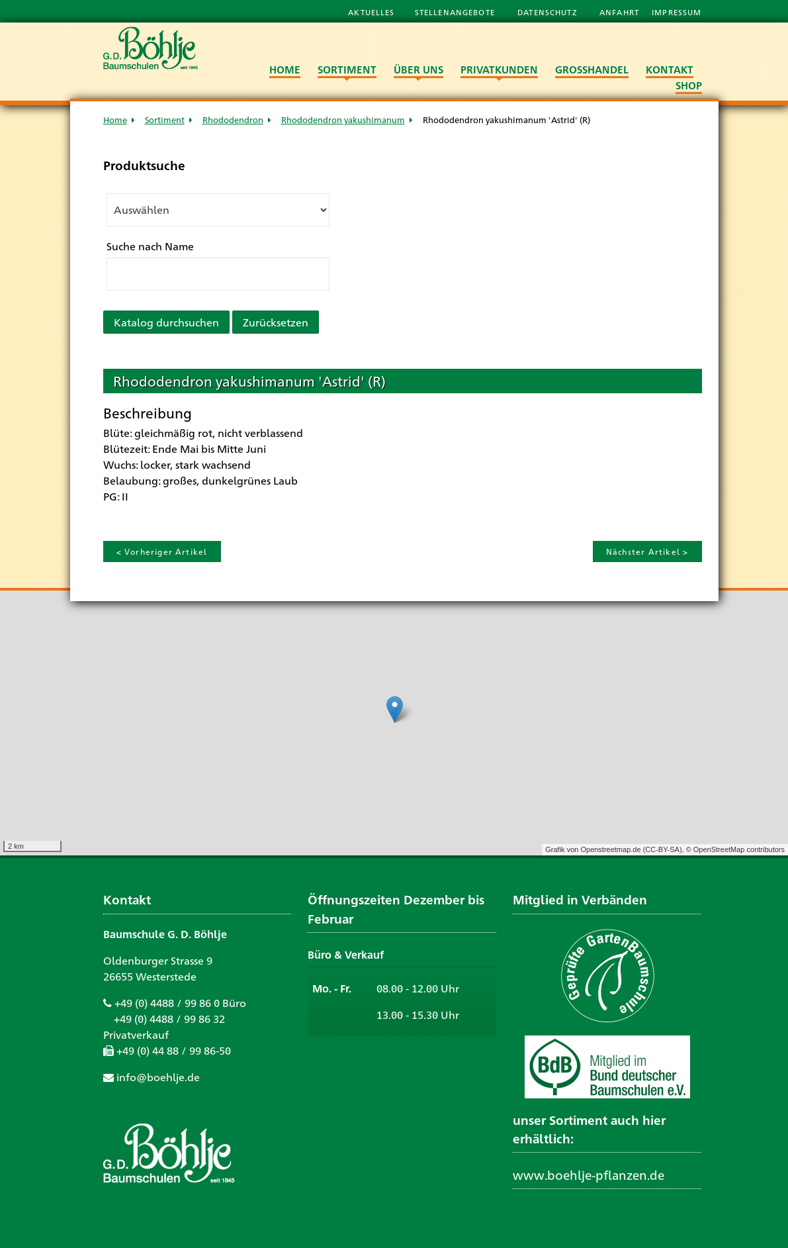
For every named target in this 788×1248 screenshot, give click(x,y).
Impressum (676, 12)
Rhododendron (232, 119)
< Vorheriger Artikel (162, 551)
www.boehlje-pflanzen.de (588, 1174)
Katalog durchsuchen (166, 322)
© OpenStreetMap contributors (735, 849)
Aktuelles (371, 12)
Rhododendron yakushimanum (343, 119)
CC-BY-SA (662, 849)
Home (115, 119)
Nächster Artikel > (647, 551)
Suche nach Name (150, 246)
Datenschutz (548, 12)
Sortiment (165, 119)
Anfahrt (620, 12)
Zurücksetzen (275, 322)
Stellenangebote (456, 12)
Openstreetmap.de (610, 849)
